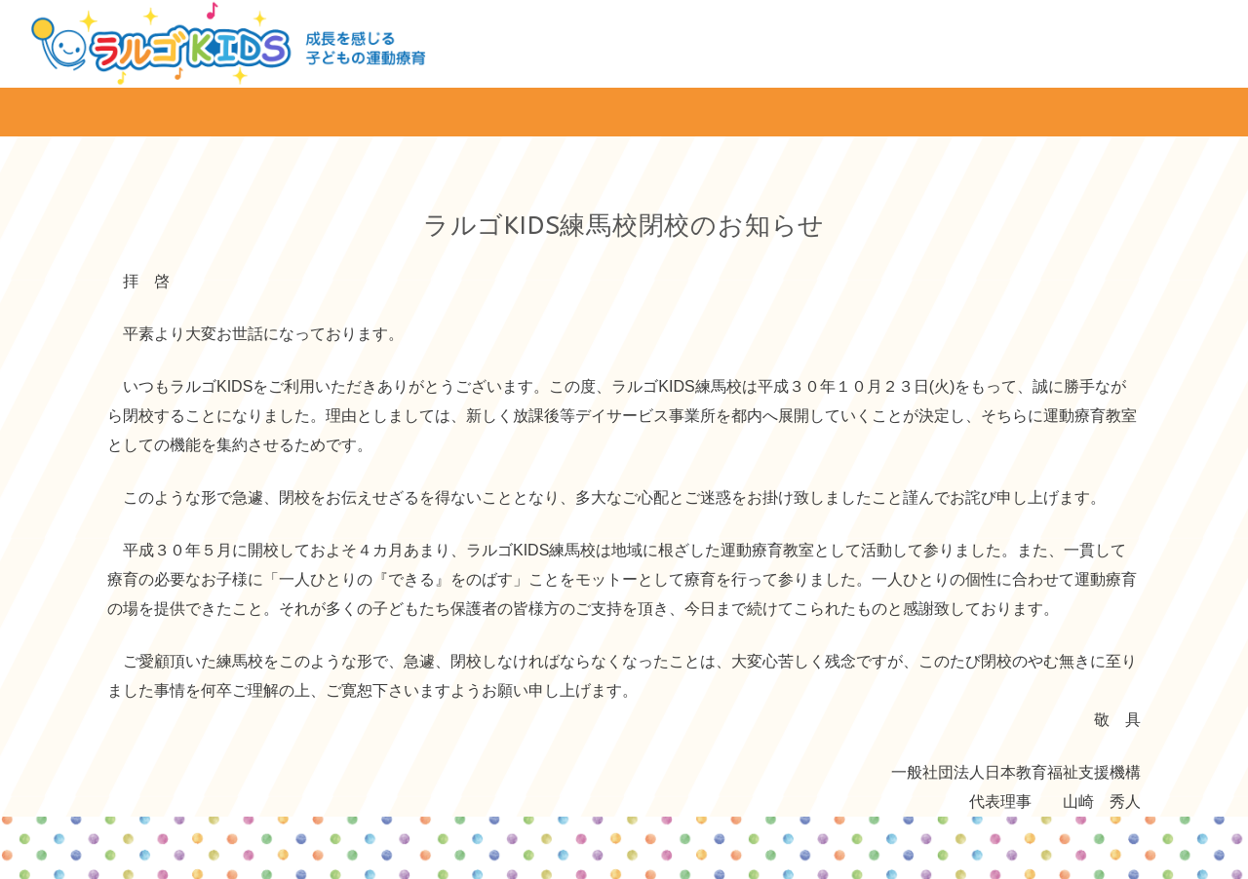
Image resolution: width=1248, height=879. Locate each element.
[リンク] (228, 44)
